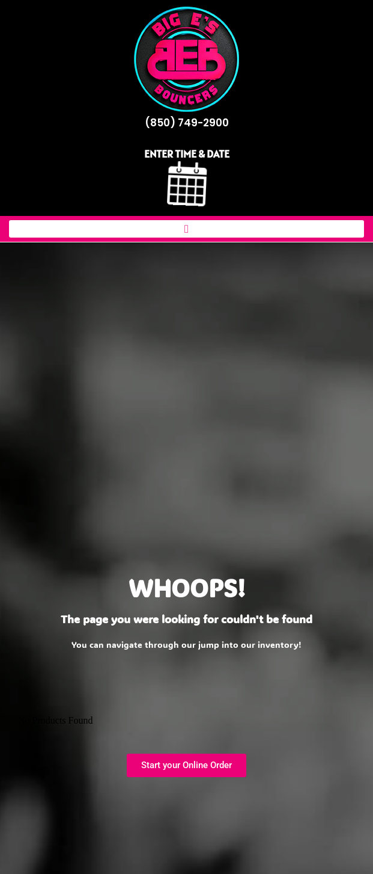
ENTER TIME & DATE (186, 154)
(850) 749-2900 (187, 122)
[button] (186, 229)
